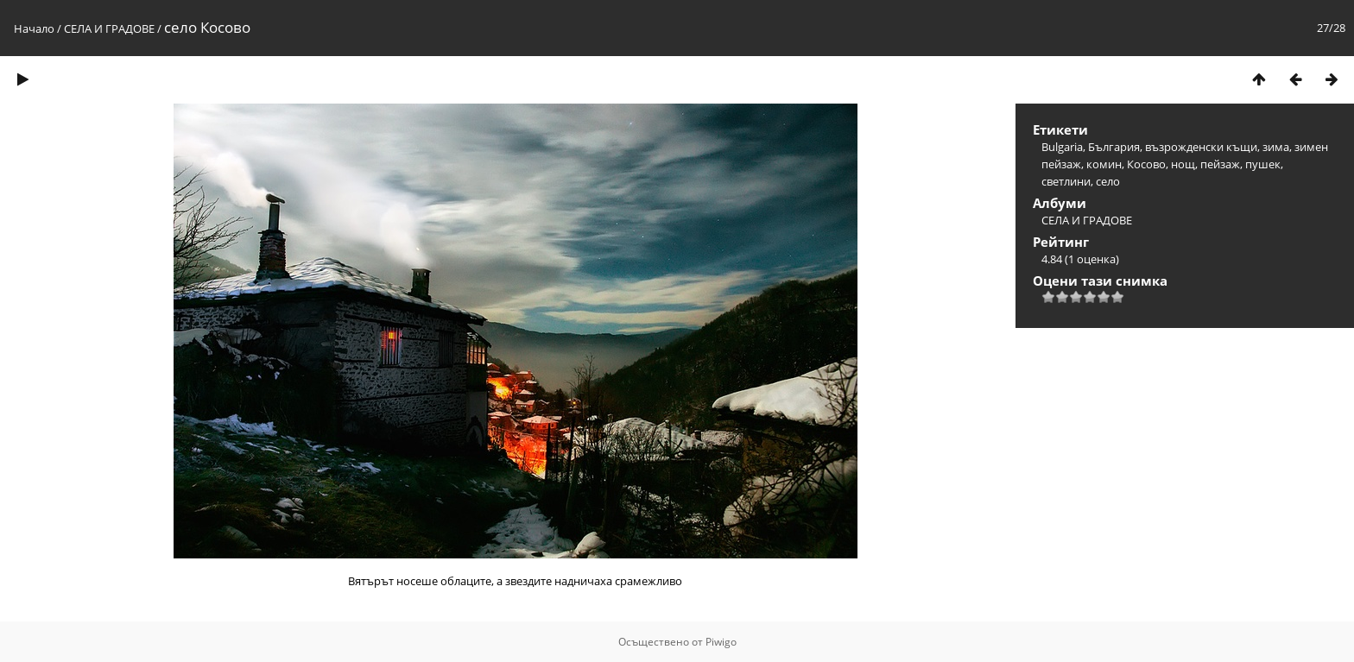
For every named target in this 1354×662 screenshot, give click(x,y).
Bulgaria (1062, 146)
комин (1104, 164)
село (1108, 181)
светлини (1066, 181)
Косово (1146, 164)
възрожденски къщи (1201, 146)
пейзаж (1220, 164)
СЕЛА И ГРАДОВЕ (109, 28)
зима (1275, 146)
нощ (1183, 164)
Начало (34, 28)
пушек (1263, 164)
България (1114, 146)
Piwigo (721, 641)
